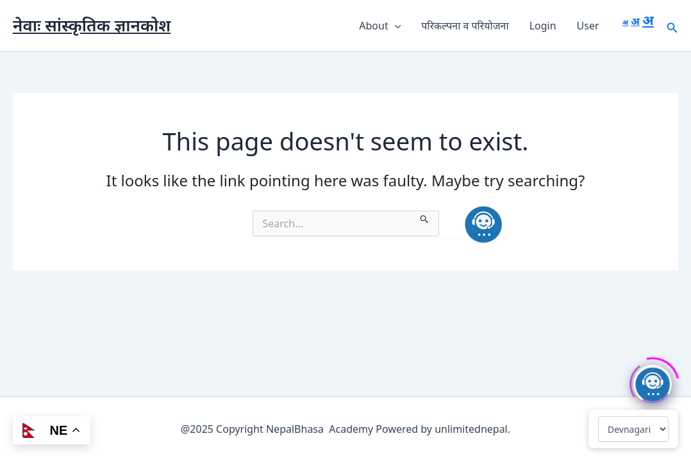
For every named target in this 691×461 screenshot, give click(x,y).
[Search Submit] (424, 217)
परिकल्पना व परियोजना (464, 26)
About (380, 25)
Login (542, 26)
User (588, 26)
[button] (394, 25)
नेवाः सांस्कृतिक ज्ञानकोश (92, 24)
